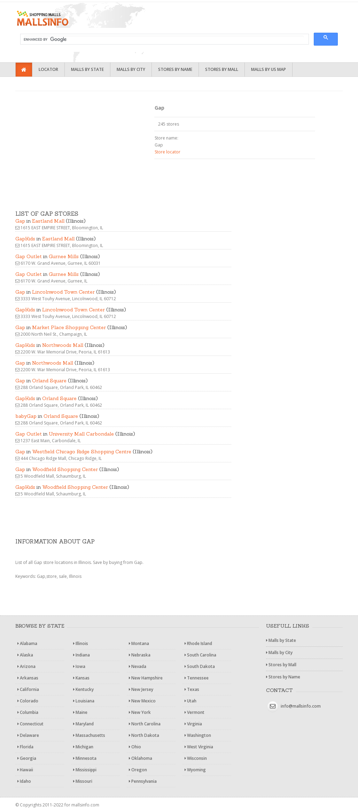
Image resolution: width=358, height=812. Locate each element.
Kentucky (83, 689)
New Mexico (142, 701)
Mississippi (84, 770)
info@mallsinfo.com (301, 706)
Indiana (81, 655)
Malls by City (131, 69)
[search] (164, 39)
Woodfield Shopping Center (65, 469)
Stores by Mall (221, 69)
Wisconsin (196, 758)
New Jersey (141, 689)
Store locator (167, 152)
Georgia (26, 758)
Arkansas (27, 678)
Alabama (27, 643)
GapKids (25, 239)
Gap (20, 221)
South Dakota (200, 666)
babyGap (26, 416)
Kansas (81, 678)
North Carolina (145, 724)
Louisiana (83, 701)
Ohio (135, 747)
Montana (139, 643)
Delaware (28, 735)
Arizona (26, 666)
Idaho (24, 781)
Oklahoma (140, 758)
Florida (25, 747)
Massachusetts (89, 735)
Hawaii (25, 770)
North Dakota (144, 735)
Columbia (27, 712)
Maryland (83, 724)
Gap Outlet (28, 256)
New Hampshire (146, 678)
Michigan (83, 747)
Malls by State (87, 69)
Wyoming (195, 770)
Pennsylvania (143, 781)
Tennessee (197, 678)
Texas (192, 689)
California (28, 689)
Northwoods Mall (62, 345)
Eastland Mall (48, 221)
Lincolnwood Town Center (63, 292)
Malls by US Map (268, 69)
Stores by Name (175, 69)
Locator (48, 69)
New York (140, 712)
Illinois (80, 643)
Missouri (82, 781)
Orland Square (49, 380)
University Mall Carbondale (81, 434)
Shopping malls (71, 18)
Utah (190, 701)
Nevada (137, 666)
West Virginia (199, 747)
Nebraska (139, 655)
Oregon (138, 770)
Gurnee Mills (64, 256)
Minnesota (84, 758)
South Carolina (200, 655)
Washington (198, 735)
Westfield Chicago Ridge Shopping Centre (81, 451)
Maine (80, 712)
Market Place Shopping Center (69, 327)
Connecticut (30, 724)
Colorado (27, 701)
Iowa (79, 666)
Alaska (25, 655)
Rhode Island (198, 643)
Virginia (193, 724)
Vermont (194, 712)
